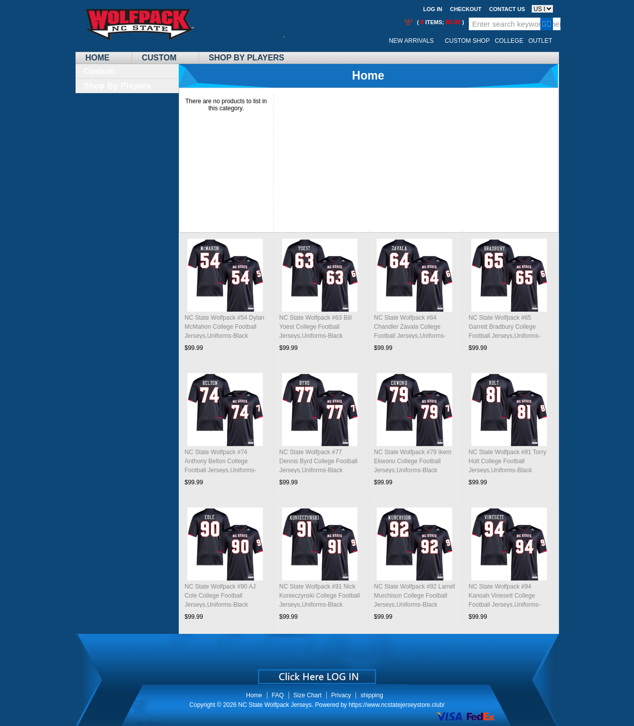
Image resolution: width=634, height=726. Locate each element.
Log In (432, 9)
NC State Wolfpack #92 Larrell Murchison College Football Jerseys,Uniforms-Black (414, 595)
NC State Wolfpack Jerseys (275, 704)
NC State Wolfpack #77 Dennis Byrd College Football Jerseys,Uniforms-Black (318, 461)
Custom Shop (467, 40)
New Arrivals (411, 40)
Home (98, 57)
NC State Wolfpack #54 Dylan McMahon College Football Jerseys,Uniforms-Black (225, 326)
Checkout (465, 9)
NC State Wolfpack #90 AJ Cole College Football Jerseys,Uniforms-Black (220, 595)
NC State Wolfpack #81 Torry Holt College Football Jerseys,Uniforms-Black (507, 461)
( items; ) (439, 22)
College (509, 40)
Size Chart (308, 695)
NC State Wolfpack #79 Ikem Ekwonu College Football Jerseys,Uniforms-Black (413, 461)
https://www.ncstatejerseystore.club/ (396, 704)
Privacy (341, 695)
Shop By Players (247, 57)
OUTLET (540, 40)
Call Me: (292, 41)
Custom (159, 57)
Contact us (507, 9)
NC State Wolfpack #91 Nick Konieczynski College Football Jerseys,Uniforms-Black (319, 595)
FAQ (278, 695)
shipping (372, 695)
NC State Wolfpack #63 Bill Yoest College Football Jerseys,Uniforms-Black (315, 326)
